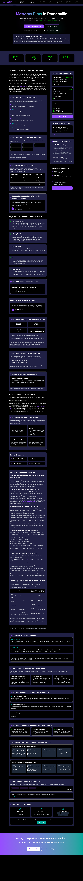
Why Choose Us (59, 2)
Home (16, 1)
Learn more (15, 385)
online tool (28, 559)
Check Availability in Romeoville (34, 26)
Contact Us (76, 2)
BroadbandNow (23, 86)
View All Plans (62, 116)
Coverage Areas (28, 30)
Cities (9, 5)
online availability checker (29, 501)
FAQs (57, 30)
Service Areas (49, 2)
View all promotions (56, 135)
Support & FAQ (68, 2)
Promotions (42, 1)
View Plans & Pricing (52, 26)
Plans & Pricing (22, 2)
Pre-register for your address (18, 796)
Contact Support (41, 822)
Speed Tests (36, 30)
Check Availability (32, 2)
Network (52, 30)
